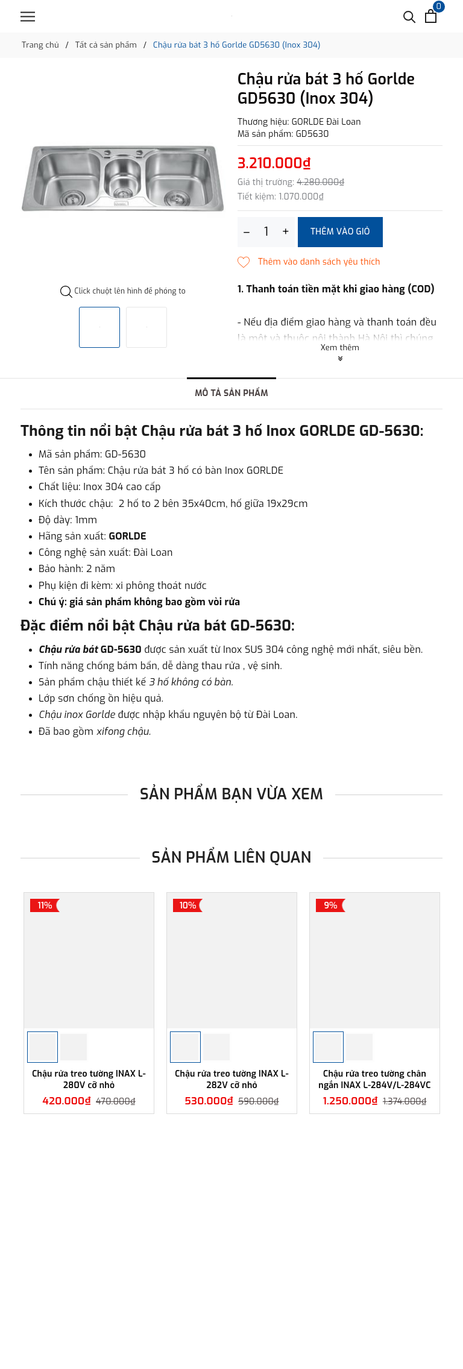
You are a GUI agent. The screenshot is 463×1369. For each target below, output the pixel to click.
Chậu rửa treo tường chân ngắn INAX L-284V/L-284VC (374, 1079)
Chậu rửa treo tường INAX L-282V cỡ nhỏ (232, 1079)
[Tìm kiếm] (409, 16)
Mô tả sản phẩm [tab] (231, 393)
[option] (122, 178)
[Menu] (27, 16)
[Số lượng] (266, 232)
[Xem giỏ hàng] (430, 16)
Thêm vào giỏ (340, 232)
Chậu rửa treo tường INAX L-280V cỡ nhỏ (89, 1079)
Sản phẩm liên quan (232, 857)
